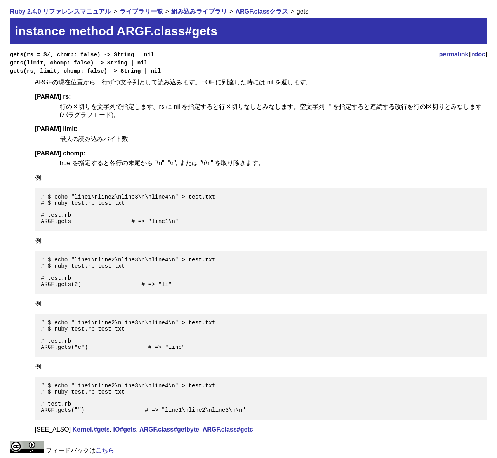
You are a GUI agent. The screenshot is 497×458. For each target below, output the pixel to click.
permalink (454, 54)
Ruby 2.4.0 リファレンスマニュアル (60, 11)
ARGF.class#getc (228, 429)
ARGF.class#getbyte (169, 429)
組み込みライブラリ (199, 11)
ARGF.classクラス (261, 11)
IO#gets (124, 429)
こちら (105, 450)
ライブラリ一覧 (141, 11)
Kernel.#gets (91, 429)
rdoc (478, 54)
